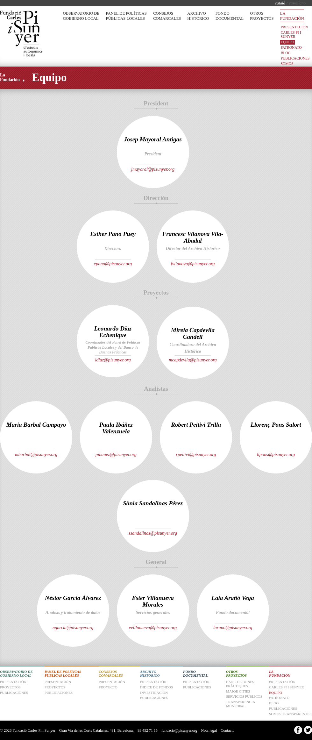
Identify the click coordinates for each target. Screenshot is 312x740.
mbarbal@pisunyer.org (36, 454)
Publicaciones (295, 58)
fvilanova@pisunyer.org (193, 263)
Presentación (294, 27)
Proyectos (55, 687)
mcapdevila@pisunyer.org (193, 359)
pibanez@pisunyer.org (116, 454)
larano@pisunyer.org (232, 627)
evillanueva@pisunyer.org (153, 627)
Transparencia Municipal (240, 704)
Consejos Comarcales (167, 16)
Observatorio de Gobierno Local (81, 16)
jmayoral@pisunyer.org (152, 169)
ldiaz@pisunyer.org (113, 359)
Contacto (227, 730)
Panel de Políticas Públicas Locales (126, 16)
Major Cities (238, 691)
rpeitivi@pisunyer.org (196, 454)
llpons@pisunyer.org (276, 454)
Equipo (287, 42)
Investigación (154, 692)
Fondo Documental (230, 16)
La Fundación (292, 16)
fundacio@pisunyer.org (179, 730)
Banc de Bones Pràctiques (240, 684)
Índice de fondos (156, 687)
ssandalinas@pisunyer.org (153, 533)
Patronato (291, 47)
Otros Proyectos (261, 16)
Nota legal (209, 730)
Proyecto (108, 687)
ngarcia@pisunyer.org (73, 627)
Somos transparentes (296, 66)
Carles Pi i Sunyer (291, 35)
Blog (286, 53)
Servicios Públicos (244, 696)
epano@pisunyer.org (113, 263)
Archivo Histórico (198, 16)
